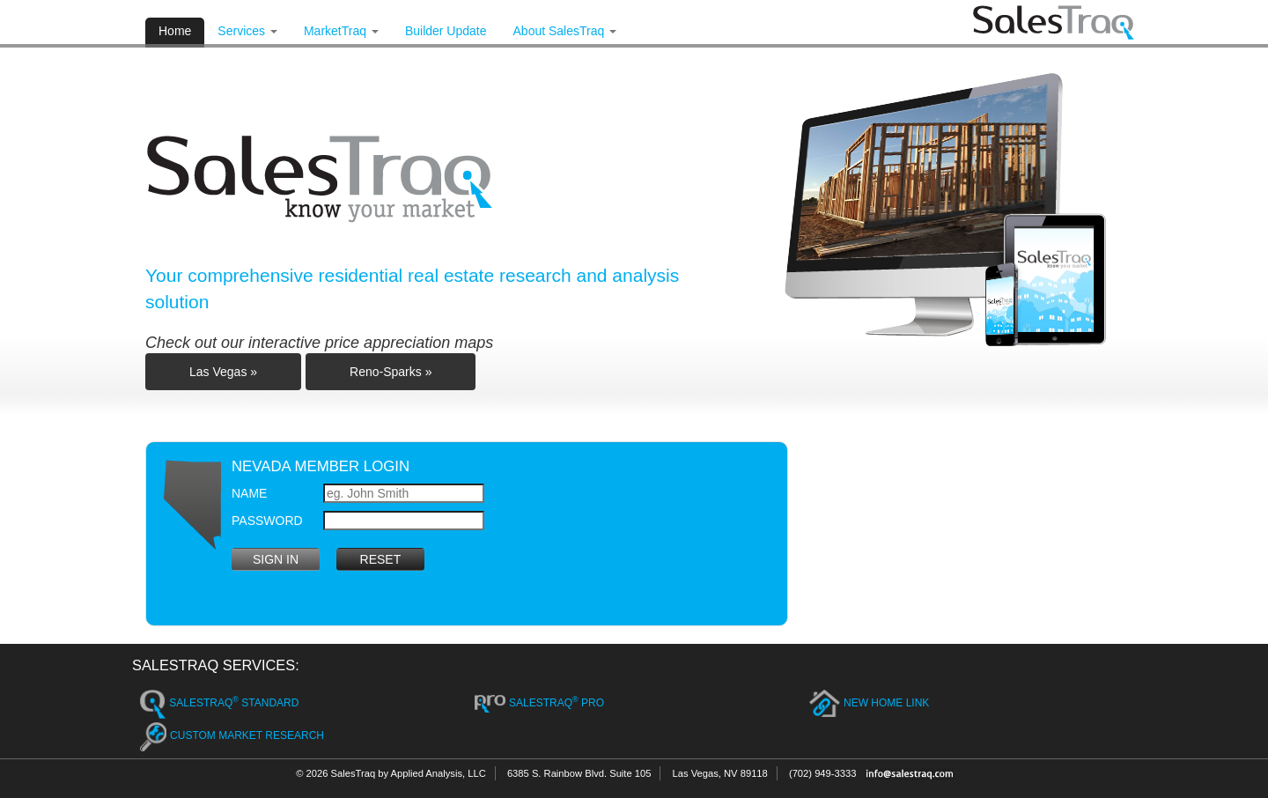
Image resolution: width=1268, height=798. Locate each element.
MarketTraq (341, 31)
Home (174, 31)
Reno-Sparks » (390, 372)
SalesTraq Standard (219, 704)
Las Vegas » (223, 372)
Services (247, 31)
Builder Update (446, 31)
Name (249, 493)
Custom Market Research (232, 736)
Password (267, 521)
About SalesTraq (565, 31)
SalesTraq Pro (539, 704)
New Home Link (869, 703)
